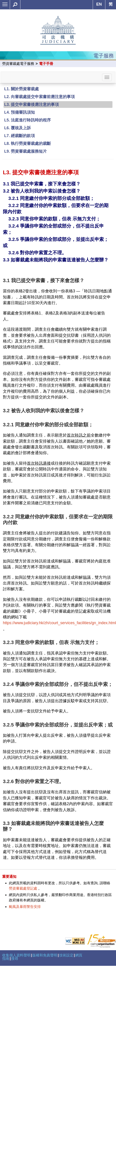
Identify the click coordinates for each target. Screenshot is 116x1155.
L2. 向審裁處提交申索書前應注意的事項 (39, 96)
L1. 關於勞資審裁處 (21, 89)
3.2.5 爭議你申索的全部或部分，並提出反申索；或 (58, 725)
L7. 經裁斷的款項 (19, 135)
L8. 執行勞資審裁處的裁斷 (27, 143)
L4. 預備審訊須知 (19, 112)
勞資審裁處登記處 (23, 888)
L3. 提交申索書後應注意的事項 (31, 104)
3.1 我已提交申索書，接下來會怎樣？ (42, 183)
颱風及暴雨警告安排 (25, 907)
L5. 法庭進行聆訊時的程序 (27, 120)
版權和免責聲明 (44, 955)
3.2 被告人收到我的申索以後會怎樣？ (42, 190)
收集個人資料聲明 (16, 955)
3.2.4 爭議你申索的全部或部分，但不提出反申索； (58, 684)
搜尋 (14, 958)
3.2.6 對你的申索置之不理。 (37, 252)
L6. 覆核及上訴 (17, 128)
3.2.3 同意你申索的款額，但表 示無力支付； (54, 218)
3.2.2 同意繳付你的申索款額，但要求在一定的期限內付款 (58, 519)
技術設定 (66, 955)
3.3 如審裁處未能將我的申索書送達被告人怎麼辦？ (55, 259)
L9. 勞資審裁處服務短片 (25, 151)
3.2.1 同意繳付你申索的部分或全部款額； (51, 198)
